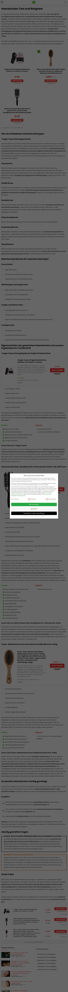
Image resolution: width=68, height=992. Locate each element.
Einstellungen (47, 493)
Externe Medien (51, 498)
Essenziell (14, 498)
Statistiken (32, 498)
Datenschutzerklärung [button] (35, 515)
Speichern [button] (34, 508)
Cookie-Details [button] (26, 515)
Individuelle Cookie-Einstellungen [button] (34, 512)
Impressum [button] (42, 515)
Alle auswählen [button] (34, 503)
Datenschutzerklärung (17, 493)
